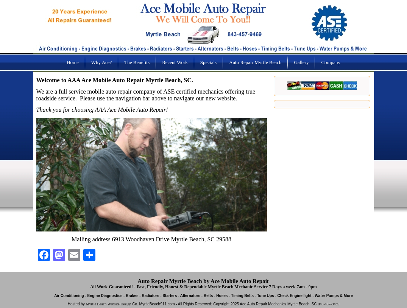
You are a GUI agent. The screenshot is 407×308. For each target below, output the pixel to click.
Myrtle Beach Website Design (108, 304)
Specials (208, 62)
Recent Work (175, 62)
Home (73, 62)
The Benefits (137, 62)
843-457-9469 (328, 304)
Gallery (301, 62)
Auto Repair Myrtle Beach (255, 62)
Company (330, 62)
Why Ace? (101, 62)
